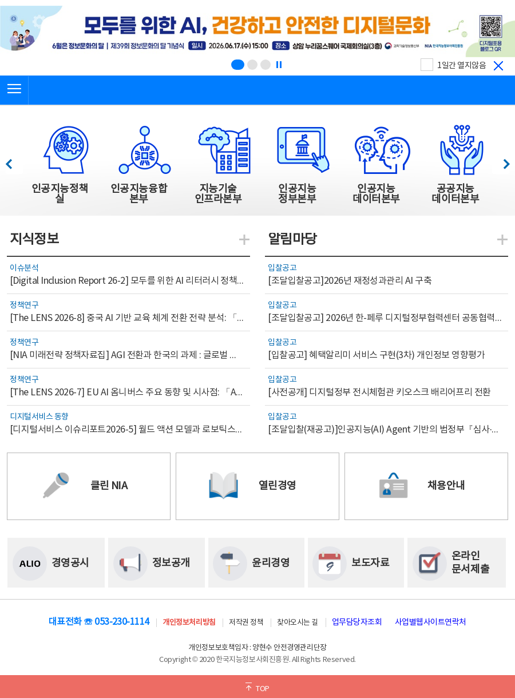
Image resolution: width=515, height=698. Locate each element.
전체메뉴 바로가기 (0, 0)
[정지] (279, 65)
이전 (14, 161)
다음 (500, 161)
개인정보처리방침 (189, 622)
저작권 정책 (246, 622)
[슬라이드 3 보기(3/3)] (265, 65)
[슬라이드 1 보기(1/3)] (237, 65)
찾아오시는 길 (297, 622)
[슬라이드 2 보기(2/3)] (252, 65)
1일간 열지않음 (461, 65)
